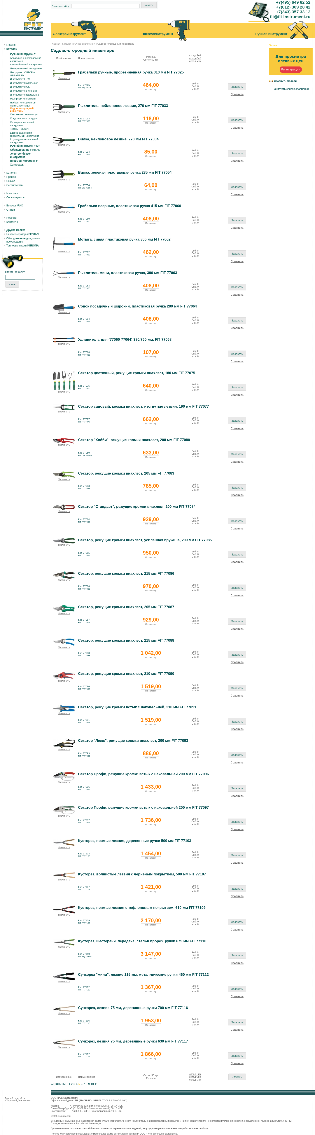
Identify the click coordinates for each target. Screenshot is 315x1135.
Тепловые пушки (22, 245)
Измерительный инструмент (26, 68)
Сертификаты (14, 185)
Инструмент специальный (24, 94)
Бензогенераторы (22, 234)
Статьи (10, 209)
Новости (11, 217)
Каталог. (66, 43)
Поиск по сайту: (61, 6)
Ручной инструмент (84, 43)
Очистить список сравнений (291, 89)
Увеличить (64, 78)
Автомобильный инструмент (26, 64)
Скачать (11, 181)
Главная (55, 43)
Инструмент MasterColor (24, 83)
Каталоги (11, 172)
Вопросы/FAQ (14, 205)
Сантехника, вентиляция (24, 114)
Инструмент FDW (20, 79)
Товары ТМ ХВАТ (20, 128)
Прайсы (11, 176)
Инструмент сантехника (23, 90)
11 (96, 1084)
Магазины (12, 193)
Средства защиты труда (23, 118)
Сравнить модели (285, 80)
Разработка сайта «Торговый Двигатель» (17, 1099)
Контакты (12, 222)
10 (92, 1084)
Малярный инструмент (23, 98)
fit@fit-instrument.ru (61, 1116)
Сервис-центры (15, 197)
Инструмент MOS (20, 87)
